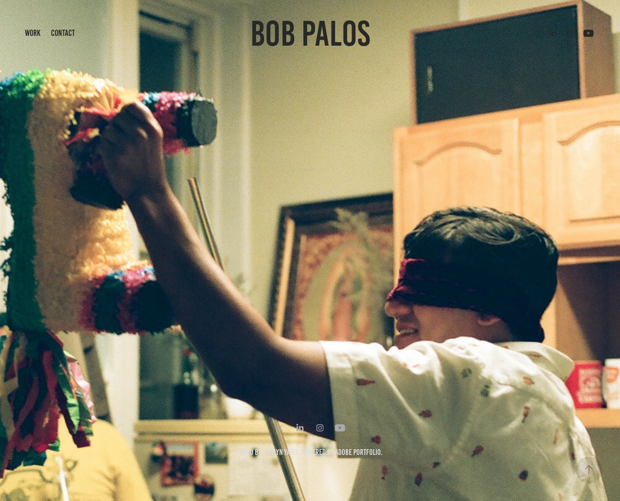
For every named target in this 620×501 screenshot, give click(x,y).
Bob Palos (310, 33)
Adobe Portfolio (358, 452)
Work (32, 33)
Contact (63, 33)
